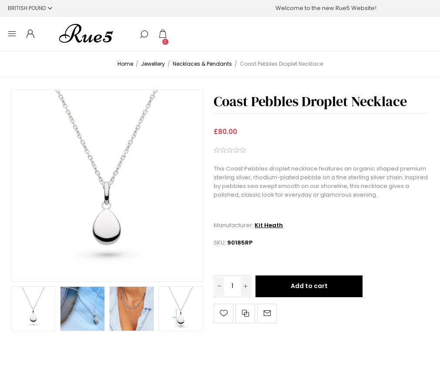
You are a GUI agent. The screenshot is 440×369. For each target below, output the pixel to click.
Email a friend (267, 313)
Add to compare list (245, 313)
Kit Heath (269, 225)
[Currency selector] (30, 8)
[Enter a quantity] (232, 286)
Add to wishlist (223, 313)
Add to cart (309, 286)
